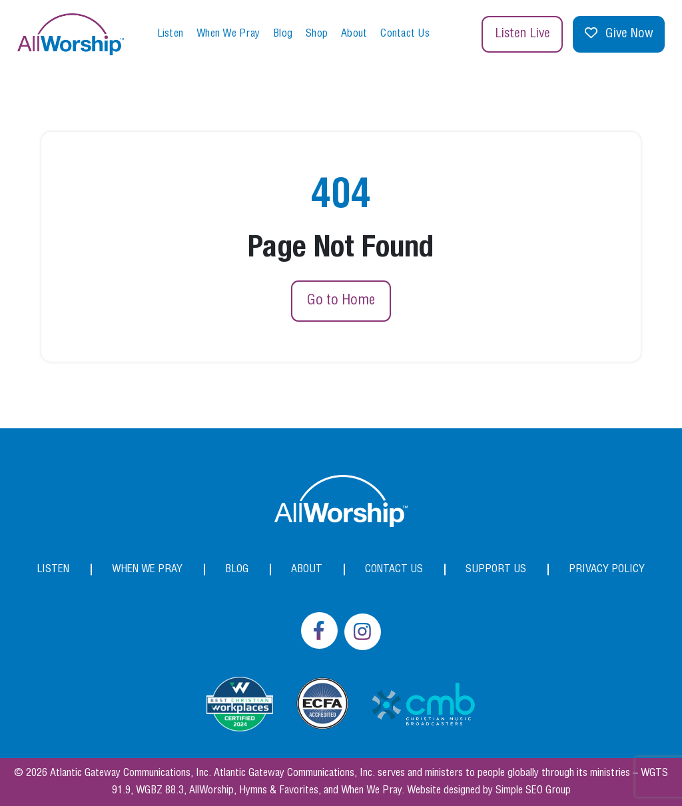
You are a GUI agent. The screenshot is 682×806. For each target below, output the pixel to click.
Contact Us (405, 34)
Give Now (619, 34)
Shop (317, 34)
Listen (170, 34)
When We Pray (228, 34)
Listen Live (522, 34)
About (354, 34)
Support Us (496, 569)
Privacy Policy (607, 569)
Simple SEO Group (533, 790)
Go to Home (341, 300)
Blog (282, 34)
